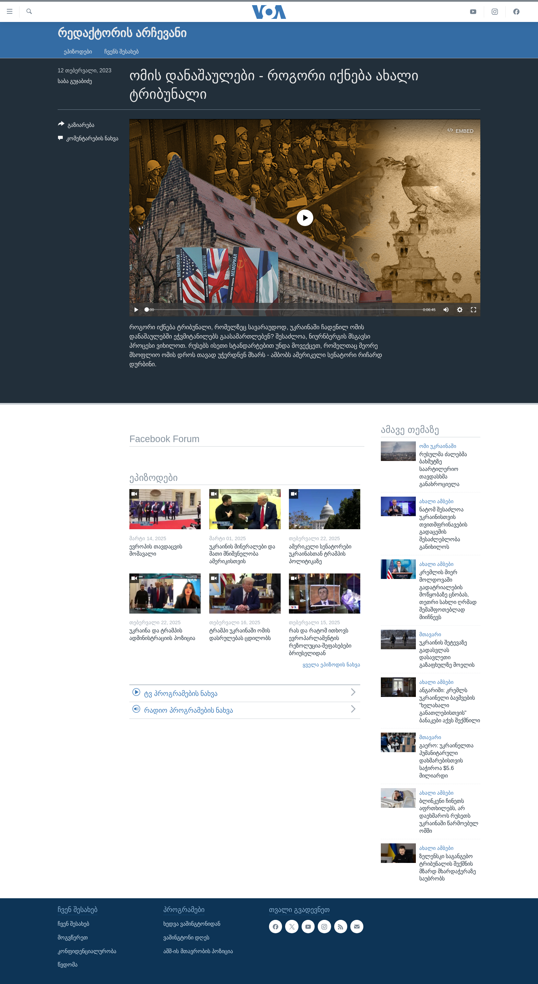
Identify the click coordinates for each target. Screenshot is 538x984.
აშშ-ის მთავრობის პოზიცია (198, 951)
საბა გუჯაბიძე (75, 81)
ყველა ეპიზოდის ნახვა (331, 664)
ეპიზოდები (78, 52)
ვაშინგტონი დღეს (186, 937)
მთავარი (430, 634)
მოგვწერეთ (73, 937)
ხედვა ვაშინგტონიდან (191, 924)
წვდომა (68, 965)
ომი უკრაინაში (437, 446)
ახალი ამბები (436, 501)
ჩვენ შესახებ (73, 924)
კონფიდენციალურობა (87, 951)
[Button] (76, 126)
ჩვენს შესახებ (121, 52)
